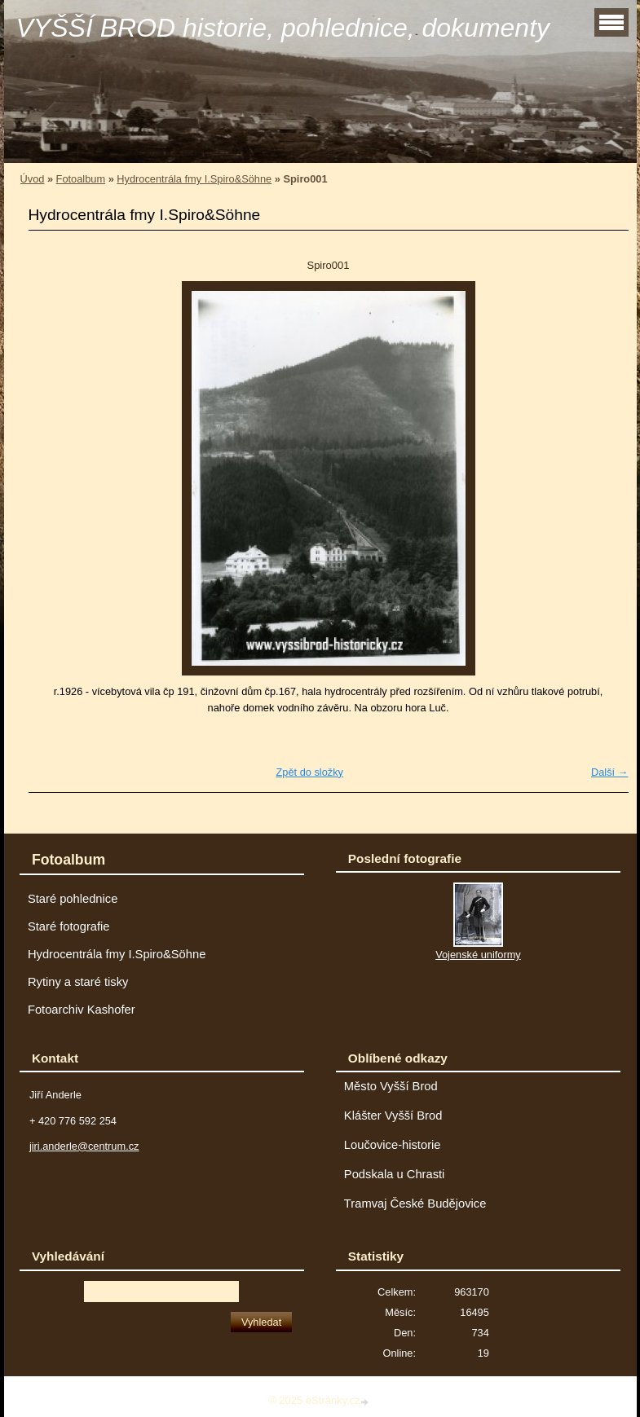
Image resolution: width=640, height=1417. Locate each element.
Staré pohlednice (72, 898)
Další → (610, 772)
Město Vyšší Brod (391, 1086)
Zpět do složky (309, 772)
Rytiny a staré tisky (78, 981)
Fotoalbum (80, 179)
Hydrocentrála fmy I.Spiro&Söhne (194, 179)
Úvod (32, 179)
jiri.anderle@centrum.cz (84, 1146)
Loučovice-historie (392, 1144)
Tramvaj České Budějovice (415, 1203)
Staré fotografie (69, 926)
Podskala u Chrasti (394, 1174)
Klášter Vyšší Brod (393, 1115)
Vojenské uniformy (478, 954)
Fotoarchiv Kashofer (81, 1009)
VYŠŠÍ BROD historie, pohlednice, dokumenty (283, 27)
